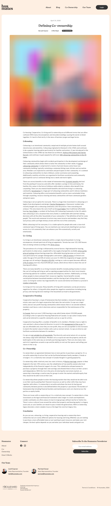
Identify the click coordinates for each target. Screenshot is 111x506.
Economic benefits (72, 181)
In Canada (26, 313)
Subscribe (102, 446)
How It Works (7, 455)
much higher (61, 209)
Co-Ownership (71, 7)
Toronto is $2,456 (48, 260)
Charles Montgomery (57, 204)
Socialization (36, 191)
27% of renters (28, 263)
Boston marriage (71, 361)
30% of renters (68, 255)
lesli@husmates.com (15, 474)
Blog (58, 7)
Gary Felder (33, 211)
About (48, 7)
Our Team (87, 7)
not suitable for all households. (42, 335)
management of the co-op (74, 324)
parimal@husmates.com (46, 474)
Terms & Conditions (88, 487)
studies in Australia (30, 283)
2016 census (55, 245)
